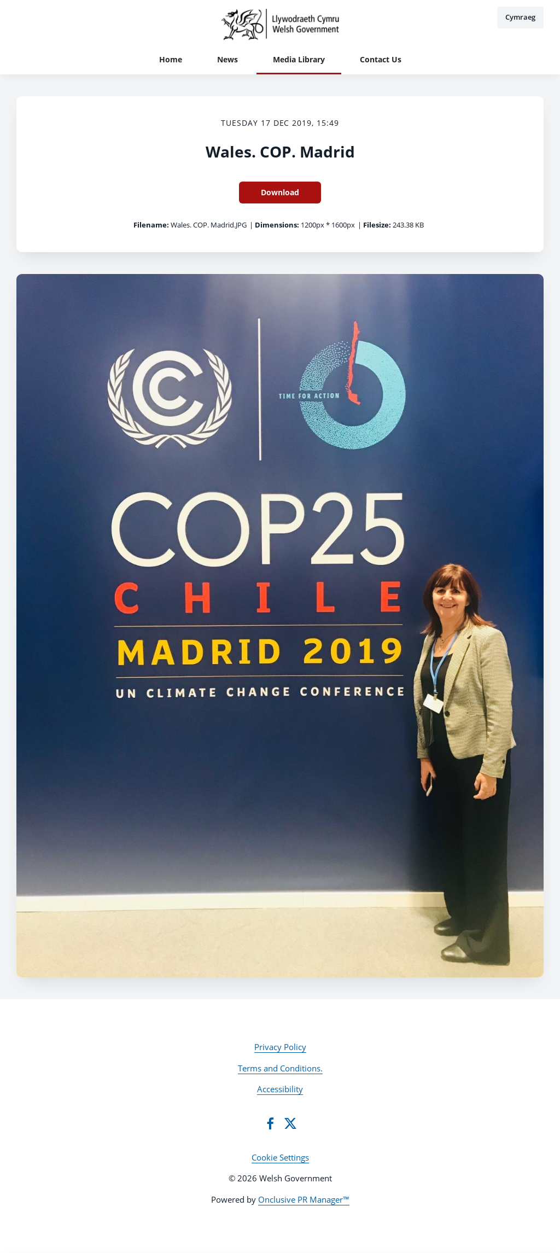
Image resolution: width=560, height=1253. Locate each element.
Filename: (151, 225)
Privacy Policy (280, 1046)
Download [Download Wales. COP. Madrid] (280, 192)
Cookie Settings (280, 1157)
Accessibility (280, 1088)
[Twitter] (290, 1123)
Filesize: (377, 225)
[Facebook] (270, 1123)
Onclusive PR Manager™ (303, 1199)
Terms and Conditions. (280, 1068)
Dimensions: (277, 225)
